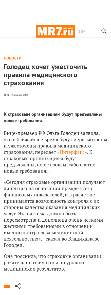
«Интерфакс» (72, 152)
